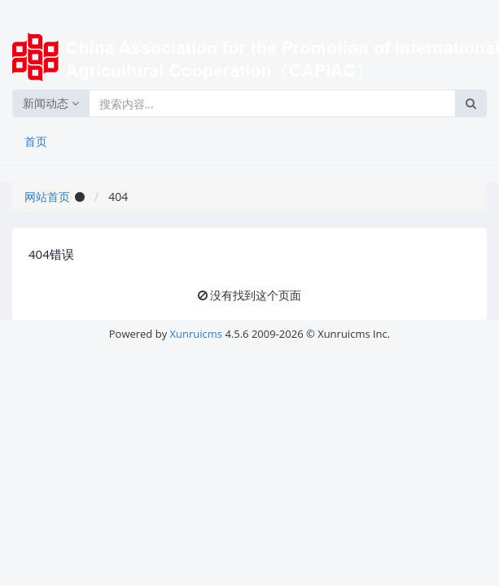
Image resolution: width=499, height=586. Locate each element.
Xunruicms (196, 333)
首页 (35, 141)
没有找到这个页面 (255, 295)
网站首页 (47, 196)
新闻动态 (51, 103)
